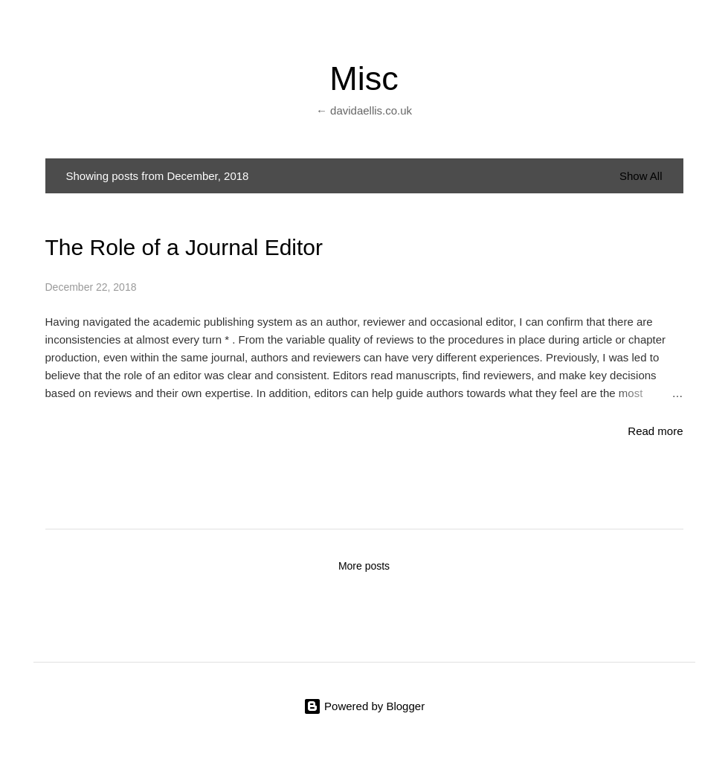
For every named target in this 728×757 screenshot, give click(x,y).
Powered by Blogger (364, 706)
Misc (363, 78)
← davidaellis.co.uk (364, 110)
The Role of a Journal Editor (184, 247)
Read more (655, 431)
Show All (641, 176)
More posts (364, 566)
